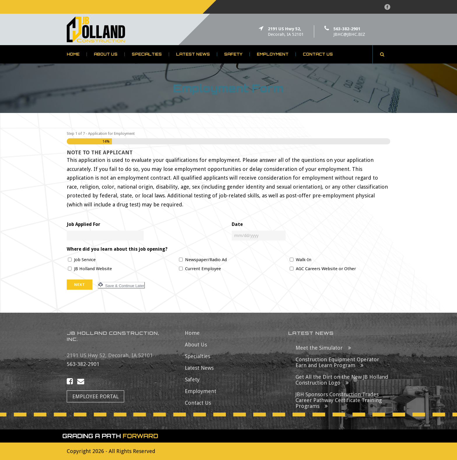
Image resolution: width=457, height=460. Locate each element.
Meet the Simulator (319, 348)
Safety (233, 54)
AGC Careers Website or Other (326, 268)
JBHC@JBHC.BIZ (349, 34)
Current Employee (203, 268)
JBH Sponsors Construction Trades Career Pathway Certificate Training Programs (339, 400)
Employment (273, 54)
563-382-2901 (346, 28)
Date (237, 224)
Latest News (193, 54)
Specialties (147, 54)
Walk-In (303, 259)
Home (73, 54)
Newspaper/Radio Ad (206, 259)
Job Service (85, 259)
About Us (105, 54)
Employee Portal (95, 396)
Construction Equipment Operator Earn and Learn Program (337, 362)
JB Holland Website (93, 268)
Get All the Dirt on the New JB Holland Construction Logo (342, 380)
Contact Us (318, 54)
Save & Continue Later (121, 285)
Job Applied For (83, 224)
